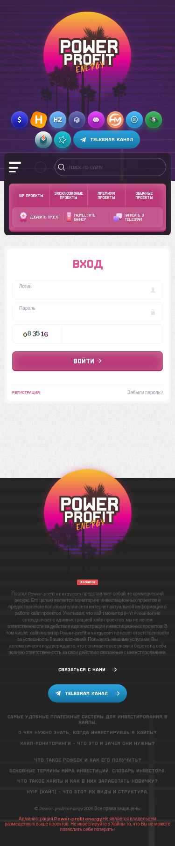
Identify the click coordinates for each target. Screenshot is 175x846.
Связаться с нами (87, 670)
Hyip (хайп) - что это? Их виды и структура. (87, 791)
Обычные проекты (144, 195)
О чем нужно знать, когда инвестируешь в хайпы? (87, 732)
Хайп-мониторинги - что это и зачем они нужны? (87, 743)
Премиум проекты (106, 195)
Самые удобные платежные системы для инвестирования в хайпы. (87, 719)
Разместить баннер (80, 217)
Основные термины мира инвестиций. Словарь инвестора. (87, 770)
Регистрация (26, 392)
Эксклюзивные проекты (68, 195)
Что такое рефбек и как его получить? (87, 760)
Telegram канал (106, 139)
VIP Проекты (31, 195)
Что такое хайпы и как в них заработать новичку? (87, 781)
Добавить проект (40, 217)
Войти (87, 361)
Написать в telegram (128, 217)
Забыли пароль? (145, 392)
